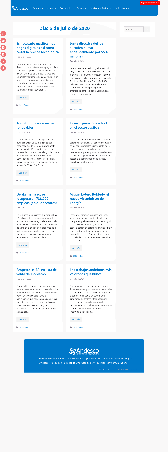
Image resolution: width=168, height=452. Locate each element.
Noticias (106, 8)
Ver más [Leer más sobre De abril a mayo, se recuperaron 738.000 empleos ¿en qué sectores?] (23, 245)
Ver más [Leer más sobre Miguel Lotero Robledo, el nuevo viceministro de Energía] (76, 248)
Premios (94, 8)
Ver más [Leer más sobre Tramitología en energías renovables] (23, 172)
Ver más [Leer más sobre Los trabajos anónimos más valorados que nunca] (76, 319)
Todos (26, 105)
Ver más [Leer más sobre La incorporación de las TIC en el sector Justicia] (76, 169)
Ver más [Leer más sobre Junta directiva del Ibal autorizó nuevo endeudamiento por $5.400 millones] (76, 101)
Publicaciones (122, 8)
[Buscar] (147, 29)
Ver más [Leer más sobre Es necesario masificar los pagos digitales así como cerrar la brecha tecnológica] (23, 97)
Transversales (67, 8)
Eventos (81, 8)
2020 (21, 105)
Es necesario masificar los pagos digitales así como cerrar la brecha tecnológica (37, 48)
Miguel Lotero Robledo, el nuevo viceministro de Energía (89, 199)
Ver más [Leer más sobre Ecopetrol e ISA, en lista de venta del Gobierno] (23, 319)
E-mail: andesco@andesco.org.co (117, 358)
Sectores (51, 8)
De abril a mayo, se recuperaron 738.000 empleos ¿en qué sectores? (36, 199)
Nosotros (38, 8)
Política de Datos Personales (127, 369)
